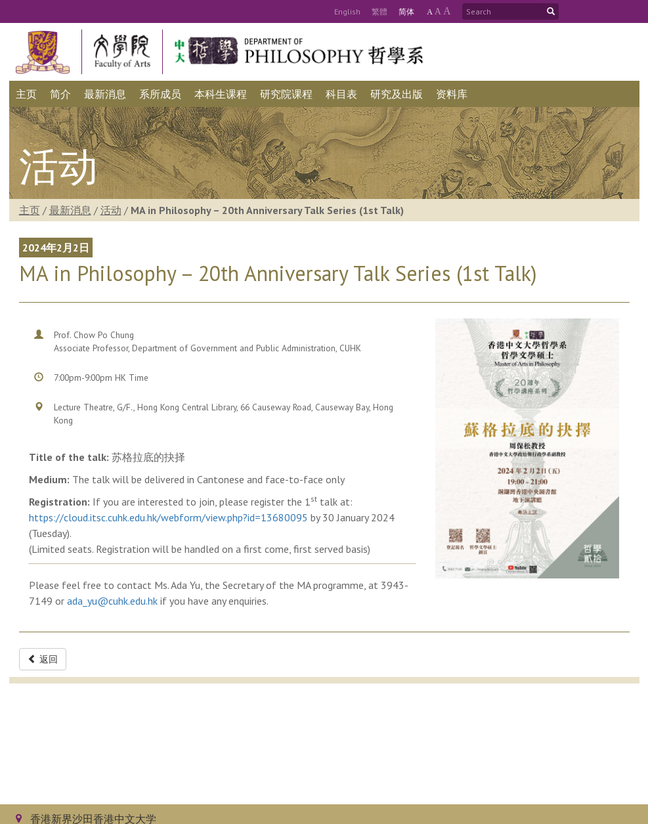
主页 (29, 210)
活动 (110, 210)
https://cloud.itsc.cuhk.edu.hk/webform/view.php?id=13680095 (168, 517)
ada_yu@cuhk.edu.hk (112, 600)
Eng (347, 11)
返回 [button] (43, 659)
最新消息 (70, 210)
